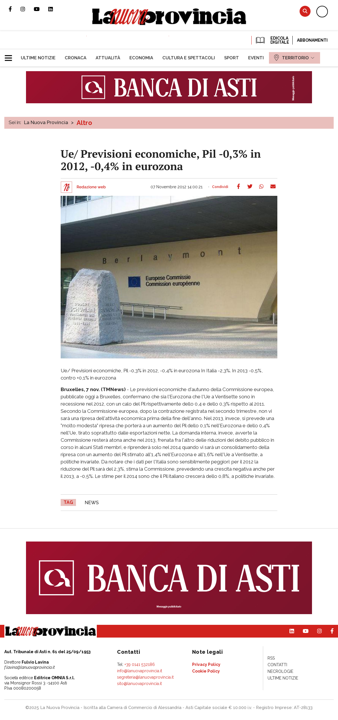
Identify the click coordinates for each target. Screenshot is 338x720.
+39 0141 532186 (140, 664)
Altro (84, 122)
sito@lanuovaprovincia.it (139, 683)
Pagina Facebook (15, 9)
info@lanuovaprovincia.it (139, 671)
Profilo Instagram (27, 9)
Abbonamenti (312, 40)
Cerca (305, 11)
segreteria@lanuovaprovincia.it (145, 677)
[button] (10, 55)
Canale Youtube (41, 9)
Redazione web (91, 187)
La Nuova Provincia (46, 122)
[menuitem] (38, 58)
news (92, 502)
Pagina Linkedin (55, 9)
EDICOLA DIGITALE (272, 40)
